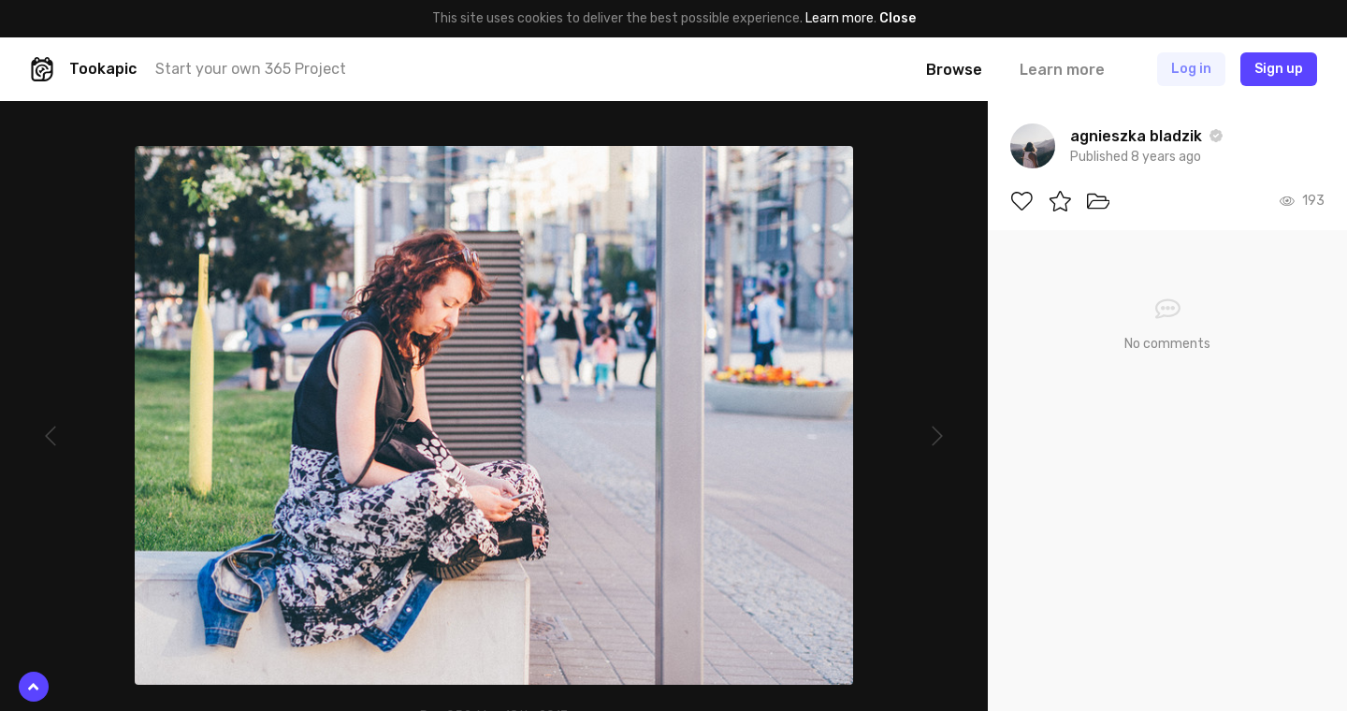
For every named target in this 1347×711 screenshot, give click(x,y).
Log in (1191, 69)
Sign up (1278, 69)
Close (897, 18)
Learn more (839, 18)
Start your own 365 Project (250, 69)
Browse (954, 70)
